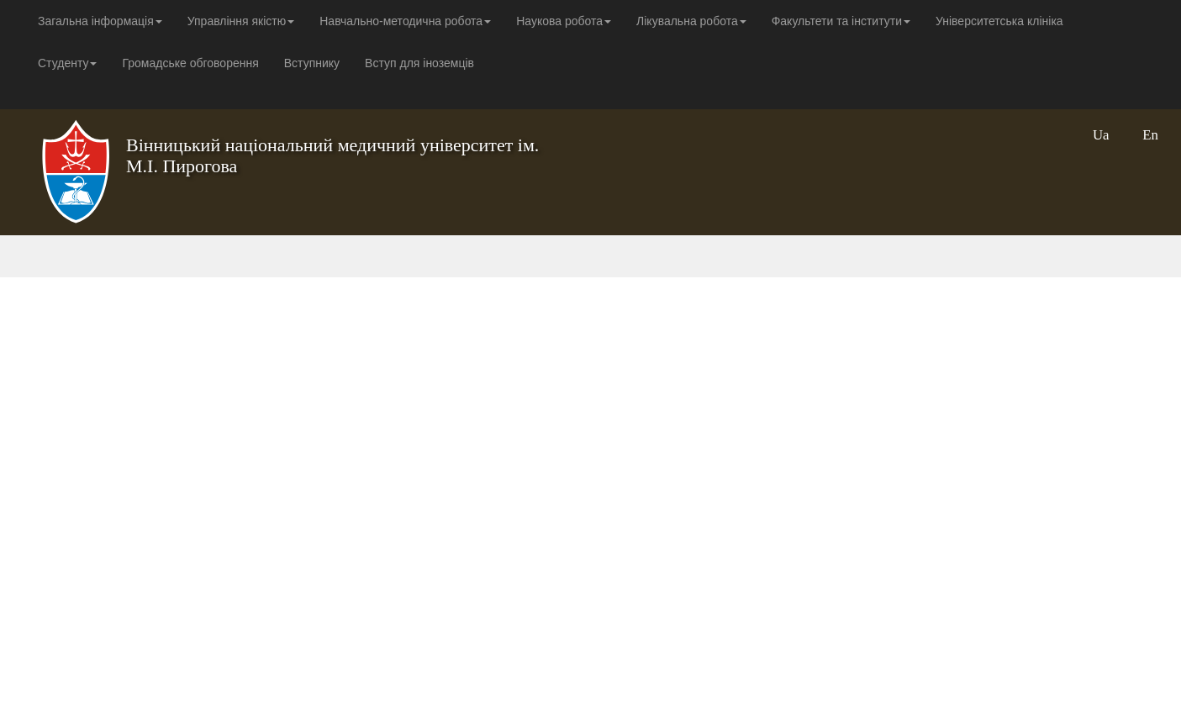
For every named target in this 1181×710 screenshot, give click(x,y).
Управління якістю (240, 21)
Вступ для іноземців (419, 63)
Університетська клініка (999, 21)
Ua (1101, 135)
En (1150, 135)
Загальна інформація (100, 21)
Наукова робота (563, 21)
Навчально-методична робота (405, 21)
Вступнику (312, 63)
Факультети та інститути (841, 21)
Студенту (67, 63)
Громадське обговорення (190, 63)
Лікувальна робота (691, 21)
